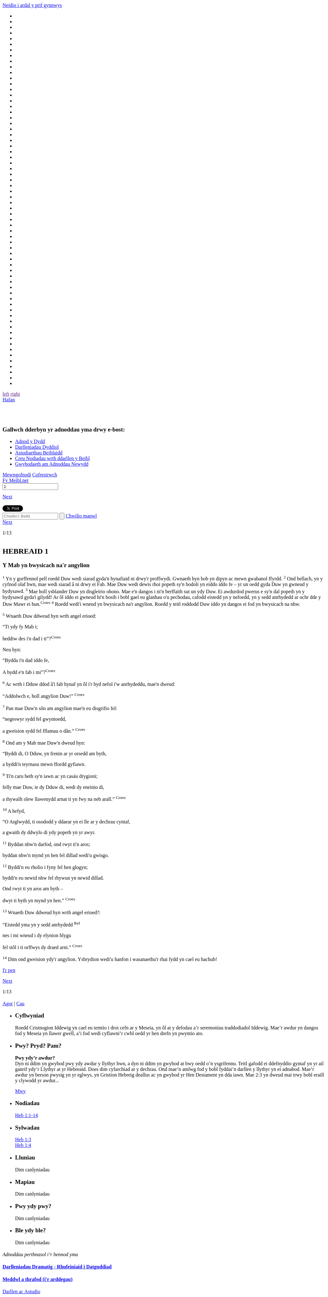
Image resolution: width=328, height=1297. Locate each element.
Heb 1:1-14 (26, 1115)
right (15, 394)
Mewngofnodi (17, 474)
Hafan (9, 399)
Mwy (20, 1091)
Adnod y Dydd (30, 441)
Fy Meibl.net (16, 480)
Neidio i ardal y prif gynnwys (32, 5)
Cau (20, 1003)
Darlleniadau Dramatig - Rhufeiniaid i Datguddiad (57, 1266)
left (6, 394)
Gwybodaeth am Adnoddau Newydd (51, 464)
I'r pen (9, 970)
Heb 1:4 (23, 1145)
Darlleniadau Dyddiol (37, 447)
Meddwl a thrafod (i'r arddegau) (38, 1279)
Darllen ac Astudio (21, 1291)
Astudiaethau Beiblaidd (39, 452)
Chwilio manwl (81, 515)
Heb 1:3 (23, 1139)
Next (7, 496)
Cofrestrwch (44, 474)
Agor (8, 1003)
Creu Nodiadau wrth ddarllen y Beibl (52, 458)
